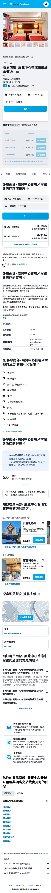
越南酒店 (7, 833)
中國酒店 (7, 814)
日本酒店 (7, 818)
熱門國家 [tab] (8, 793)
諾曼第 (30, 885)
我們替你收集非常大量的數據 (27, 868)
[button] (5, 4)
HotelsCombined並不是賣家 (27, 863)
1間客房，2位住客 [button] (13, 101)
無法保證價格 (43, 854)
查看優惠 (39, 540)
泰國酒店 (7, 841)
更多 (4, 318)
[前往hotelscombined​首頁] (19, 4)
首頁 (10, 885)
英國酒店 (7, 826)
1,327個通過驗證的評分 (22, 85)
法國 (17, 885)
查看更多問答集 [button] (25, 708)
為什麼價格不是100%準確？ (27, 873)
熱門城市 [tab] (20, 793)
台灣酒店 (7, 811)
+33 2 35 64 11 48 (11, 82)
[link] (20, 546)
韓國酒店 (7, 822)
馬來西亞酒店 (8, 837)
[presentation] (32, 57)
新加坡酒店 (8, 830)
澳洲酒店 (7, 807)
